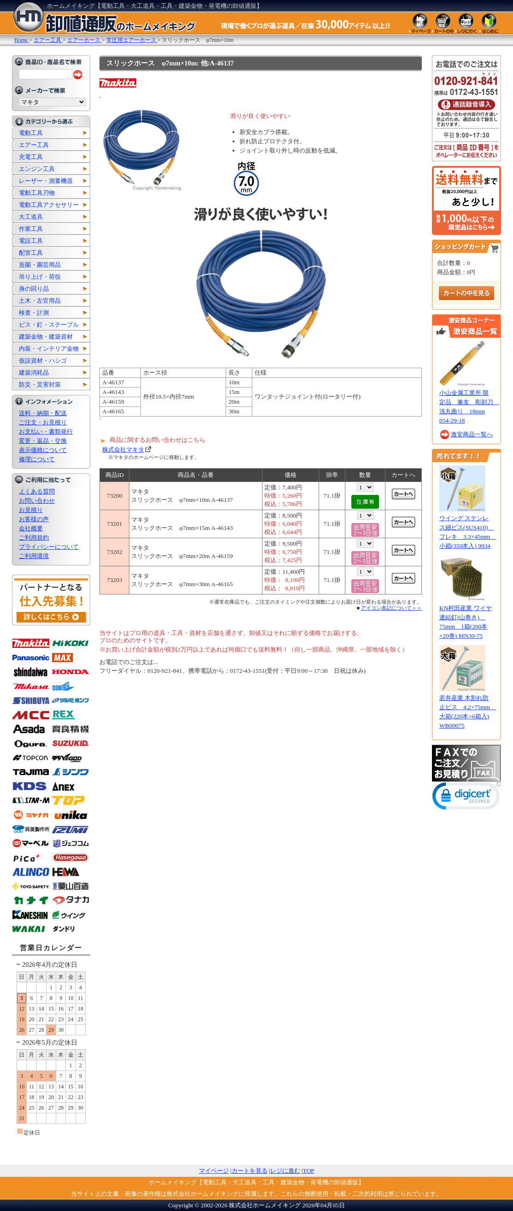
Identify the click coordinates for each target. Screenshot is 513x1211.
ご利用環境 (34, 556)
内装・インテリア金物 (49, 348)
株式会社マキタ (123, 449)
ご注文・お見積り (43, 422)
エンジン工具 (37, 168)
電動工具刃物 (37, 192)
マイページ (214, 1170)
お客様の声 (34, 519)
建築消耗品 (34, 372)
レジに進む (285, 1170)
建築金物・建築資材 (46, 336)
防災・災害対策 (40, 384)
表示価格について (43, 450)
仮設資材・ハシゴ (43, 360)
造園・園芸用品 (40, 264)
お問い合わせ (37, 500)
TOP (309, 1170)
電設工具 (31, 240)
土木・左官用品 (40, 300)
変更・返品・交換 (43, 440)
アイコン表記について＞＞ (391, 608)
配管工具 (31, 252)
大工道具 (31, 216)
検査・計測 (34, 312)
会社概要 (31, 528)
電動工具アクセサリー (49, 204)
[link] (466, 798)
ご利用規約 (34, 537)
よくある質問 (37, 491)
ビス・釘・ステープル (49, 324)
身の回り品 (34, 288)
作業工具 (31, 228)
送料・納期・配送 (43, 413)
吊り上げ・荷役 (40, 276)
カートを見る (250, 1170)
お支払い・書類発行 (46, 431)
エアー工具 (34, 144)
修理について (37, 459)
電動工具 (31, 132)
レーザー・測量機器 (46, 180)
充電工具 (31, 156)
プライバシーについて (49, 546)
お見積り (31, 509)
